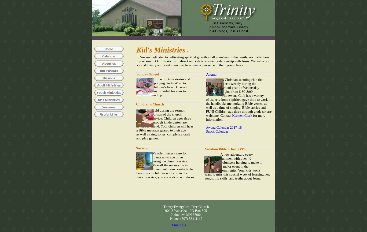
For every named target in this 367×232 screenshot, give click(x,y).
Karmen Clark (242, 115)
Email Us (179, 225)
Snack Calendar (217, 131)
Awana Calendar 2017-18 (224, 127)
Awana (211, 74)
